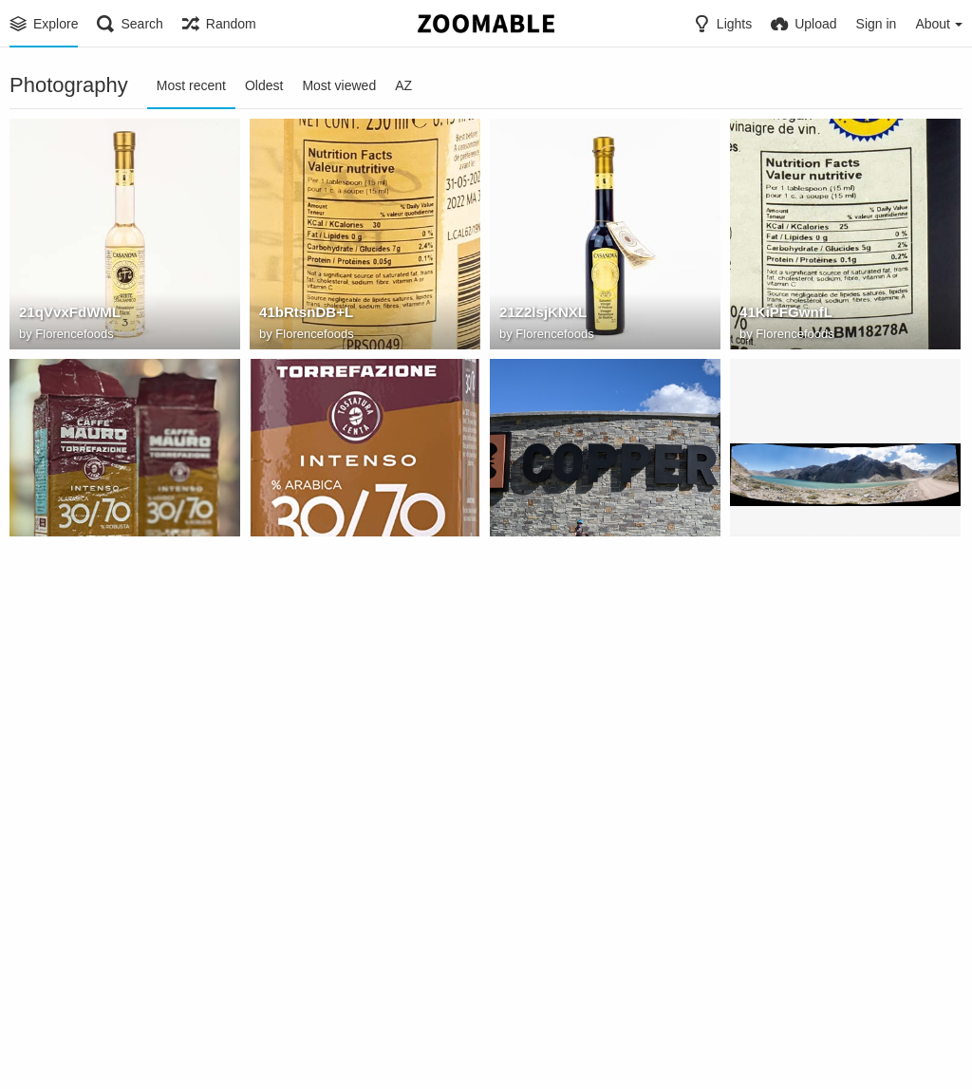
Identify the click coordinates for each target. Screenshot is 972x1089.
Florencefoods (74, 336)
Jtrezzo (55, 1056)
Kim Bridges (548, 816)
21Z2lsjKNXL (540, 315)
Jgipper (535, 576)
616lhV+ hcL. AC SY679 (333, 555)
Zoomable (302, 1056)
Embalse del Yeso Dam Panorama (103, 795)
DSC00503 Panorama (326, 795)
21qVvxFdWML (66, 315)
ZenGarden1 (778, 795)
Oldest (264, 85)
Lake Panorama (788, 555)
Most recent (191, 85)
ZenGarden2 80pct (557, 795)
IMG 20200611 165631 (567, 555)
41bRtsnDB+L (303, 315)
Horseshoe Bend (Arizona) (342, 1035)
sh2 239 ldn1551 (70, 1035)
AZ (403, 85)
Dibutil (773, 576)
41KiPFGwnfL (782, 315)
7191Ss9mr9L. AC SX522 (97, 555)
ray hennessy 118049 (566, 1035)
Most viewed (339, 85)
